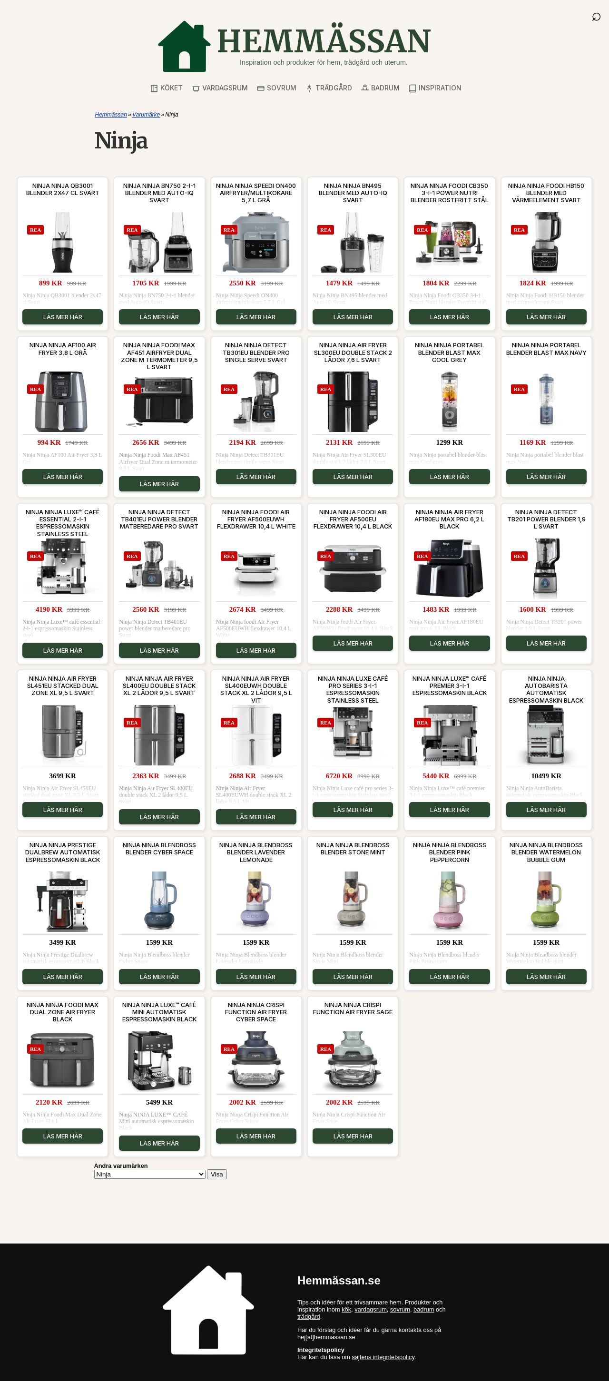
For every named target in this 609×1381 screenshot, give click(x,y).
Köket (166, 88)
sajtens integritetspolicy (383, 1357)
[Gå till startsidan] (294, 46)
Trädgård (328, 88)
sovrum (400, 1309)
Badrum (380, 88)
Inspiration (435, 88)
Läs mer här (62, 317)
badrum (423, 1309)
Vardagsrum (220, 88)
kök (346, 1309)
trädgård (308, 1316)
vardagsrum (370, 1309)
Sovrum (276, 88)
